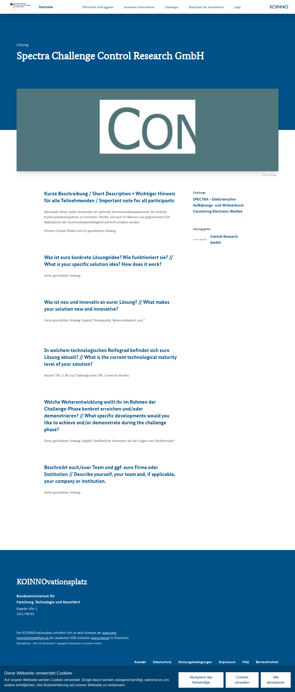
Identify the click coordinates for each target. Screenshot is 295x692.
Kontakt (140, 662)
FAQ (245, 662)
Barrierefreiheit (267, 662)
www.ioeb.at (100, 637)
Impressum (227, 662)
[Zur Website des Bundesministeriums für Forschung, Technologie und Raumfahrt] (20, 7)
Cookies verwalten (242, 679)
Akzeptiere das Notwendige (201, 679)
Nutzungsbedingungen (195, 662)
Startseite (46, 7)
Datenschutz (162, 662)
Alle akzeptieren (276, 679)
